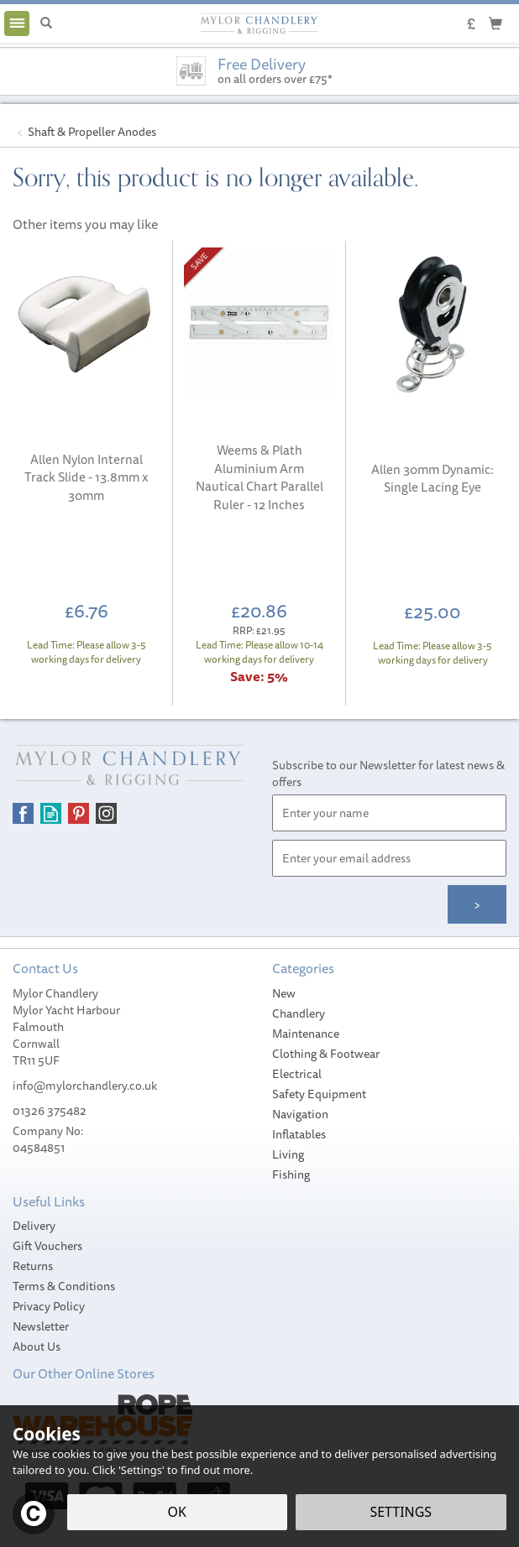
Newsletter (41, 1326)
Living (288, 1154)
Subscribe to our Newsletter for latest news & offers (388, 773)
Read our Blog (50, 813)
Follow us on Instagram (106, 813)
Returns (33, 1266)
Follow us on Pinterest (78, 813)
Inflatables (299, 1134)
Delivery (34, 1225)
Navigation (300, 1114)
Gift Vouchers (47, 1245)
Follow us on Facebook (23, 813)
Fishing (291, 1174)
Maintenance (305, 1033)
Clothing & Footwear (326, 1053)
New (284, 993)
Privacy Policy (49, 1306)
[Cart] (495, 22)
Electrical (297, 1073)
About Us (36, 1346)
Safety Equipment (319, 1094)
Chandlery (298, 1013)
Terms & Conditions (64, 1286)
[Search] (46, 23)
